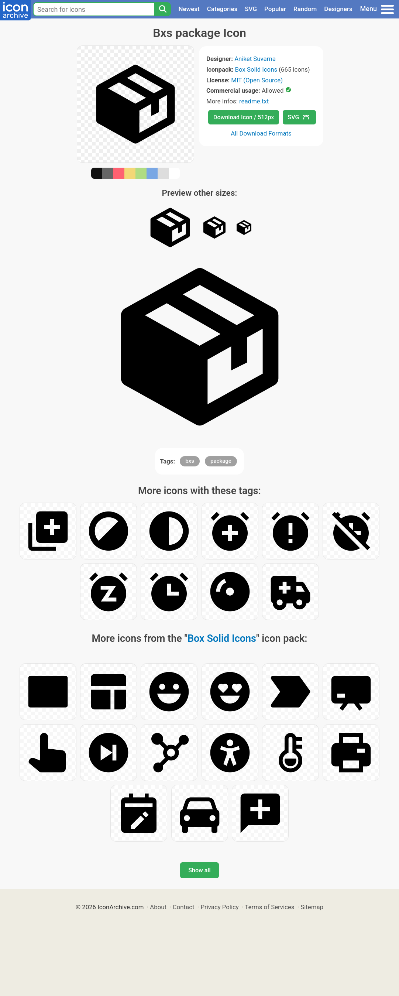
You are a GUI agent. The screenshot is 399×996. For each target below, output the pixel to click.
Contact (184, 907)
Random (305, 9)
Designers (338, 9)
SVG (251, 9)
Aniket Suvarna (255, 58)
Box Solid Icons (256, 69)
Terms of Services (269, 907)
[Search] (162, 9)
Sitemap (311, 907)
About (158, 907)
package (220, 461)
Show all (199, 870)
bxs (189, 461)
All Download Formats (261, 133)
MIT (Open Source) (257, 80)
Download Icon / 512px (243, 117)
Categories (222, 9)
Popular (275, 9)
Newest (188, 9)
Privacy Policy (219, 907)
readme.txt (254, 101)
